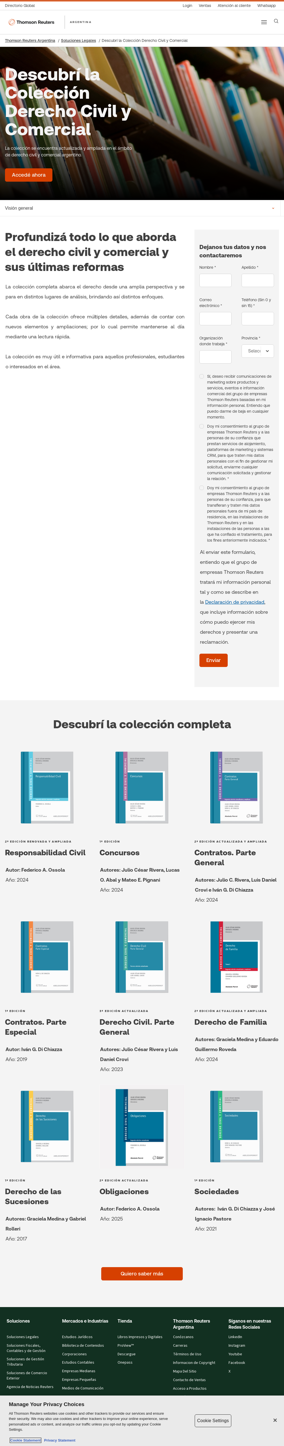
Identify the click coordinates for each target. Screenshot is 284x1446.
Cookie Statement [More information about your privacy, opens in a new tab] (25, 1440)
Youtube (235, 1354)
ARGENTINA (81, 22)
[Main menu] (264, 22)
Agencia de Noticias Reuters (30, 1386)
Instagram (237, 1345)
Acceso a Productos (190, 1388)
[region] (142, 1421)
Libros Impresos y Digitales (140, 1337)
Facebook (237, 1362)
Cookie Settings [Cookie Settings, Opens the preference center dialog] (213, 1420)
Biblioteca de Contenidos (83, 1345)
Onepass (125, 1362)
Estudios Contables (78, 1362)
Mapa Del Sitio (184, 1371)
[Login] (187, 5)
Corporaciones (74, 1354)
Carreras (180, 1345)
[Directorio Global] (21, 5)
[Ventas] (205, 5)
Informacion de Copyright (194, 1362)
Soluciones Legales (78, 40)
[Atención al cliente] (234, 5)
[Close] (275, 1420)
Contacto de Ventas (189, 1379)
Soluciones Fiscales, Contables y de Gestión (26, 1348)
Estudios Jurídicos (77, 1337)
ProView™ (126, 1345)
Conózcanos (183, 1337)
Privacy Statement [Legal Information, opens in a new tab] (58, 1440)
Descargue (127, 1354)
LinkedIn (235, 1337)
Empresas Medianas (78, 1371)
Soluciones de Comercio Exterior (27, 1376)
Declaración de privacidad (234, 602)
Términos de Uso (187, 1354)
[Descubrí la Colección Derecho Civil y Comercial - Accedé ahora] (28, 175)
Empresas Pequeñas (79, 1379)
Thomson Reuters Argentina (30, 40)
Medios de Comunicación (82, 1388)
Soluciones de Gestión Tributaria (25, 1362)
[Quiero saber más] (141, 1273)
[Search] (276, 21)
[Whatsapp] (266, 5)
